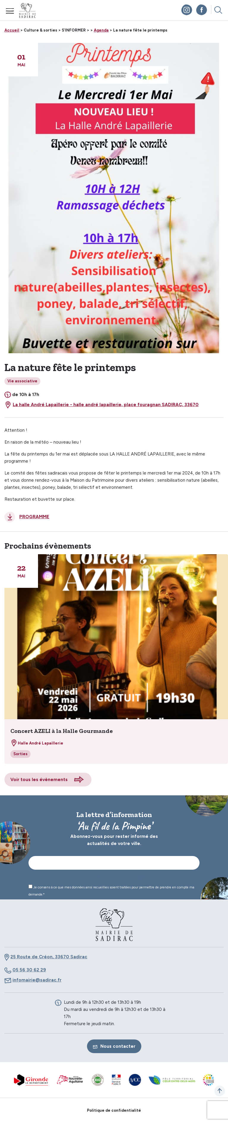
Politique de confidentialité (114, 1110)
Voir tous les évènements (39, 779)
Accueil (11, 30)
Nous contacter (114, 1046)
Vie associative (22, 381)
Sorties (20, 754)
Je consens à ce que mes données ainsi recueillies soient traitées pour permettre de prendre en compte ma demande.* (111, 890)
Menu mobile (10, 11)
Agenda (101, 30)
